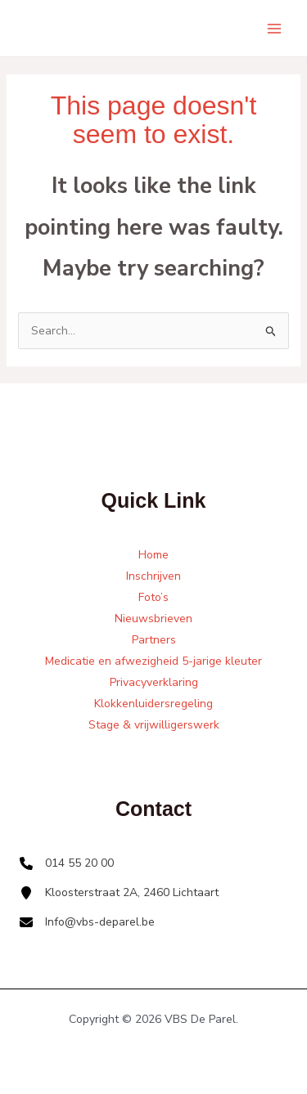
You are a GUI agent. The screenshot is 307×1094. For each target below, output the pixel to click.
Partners (154, 640)
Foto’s (153, 597)
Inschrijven (153, 576)
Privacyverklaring (154, 682)
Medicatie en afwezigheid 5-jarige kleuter (153, 661)
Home (153, 555)
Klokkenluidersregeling (153, 703)
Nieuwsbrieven (153, 618)
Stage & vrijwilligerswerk (153, 725)
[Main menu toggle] (274, 28)
